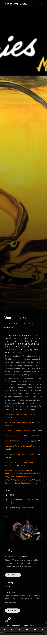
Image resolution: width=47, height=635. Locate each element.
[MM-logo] (16, 3)
